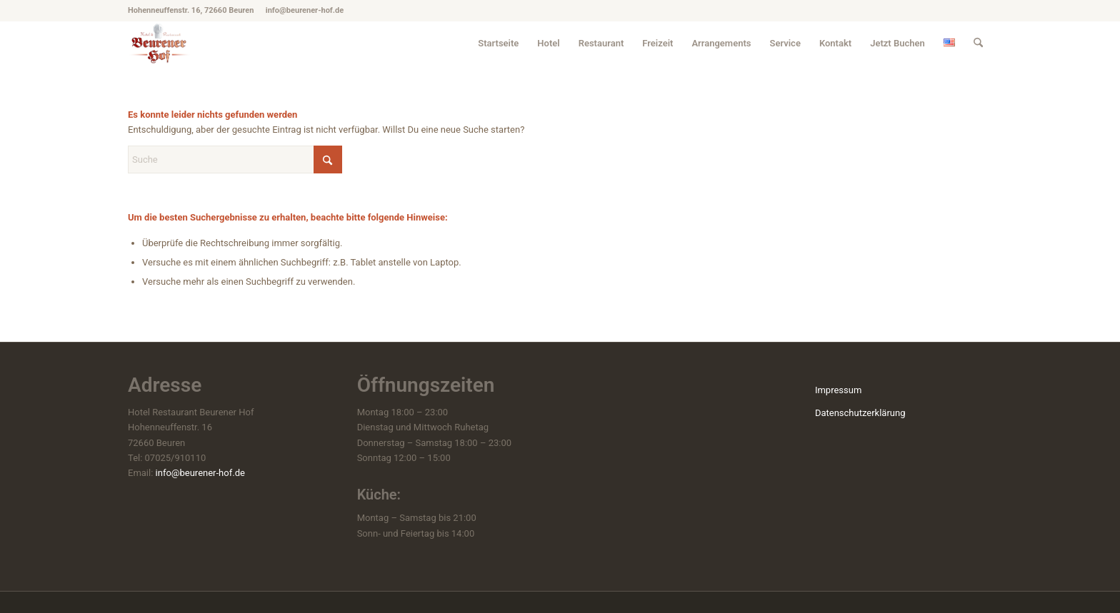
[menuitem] (498, 43)
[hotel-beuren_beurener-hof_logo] (159, 43)
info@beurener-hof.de (200, 472)
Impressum (838, 390)
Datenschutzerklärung (860, 412)
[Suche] (978, 43)
